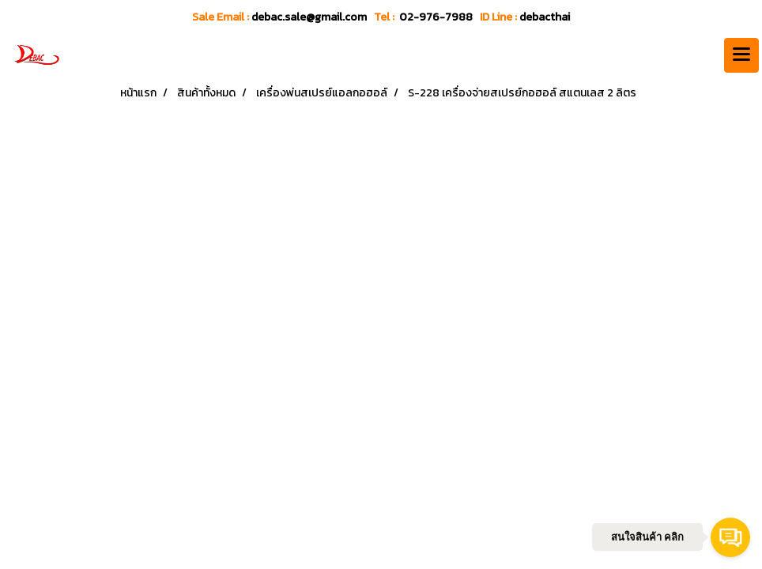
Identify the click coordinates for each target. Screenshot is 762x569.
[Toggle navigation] (741, 55)
